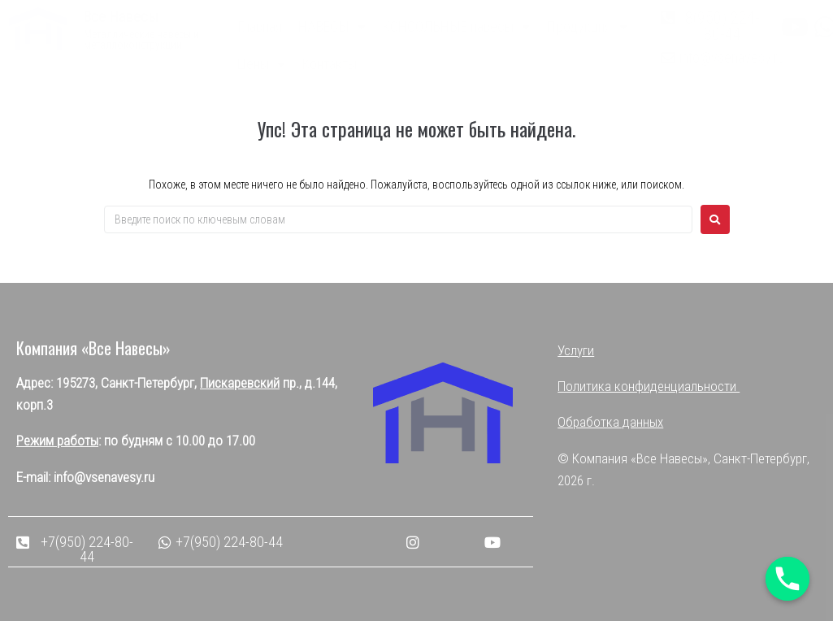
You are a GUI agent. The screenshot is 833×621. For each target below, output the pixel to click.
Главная (259, 26)
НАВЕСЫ (332, 27)
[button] (712, 26)
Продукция (586, 27)
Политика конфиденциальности (649, 386)
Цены (261, 65)
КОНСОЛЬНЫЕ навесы (456, 27)
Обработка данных (610, 422)
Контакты (329, 63)
